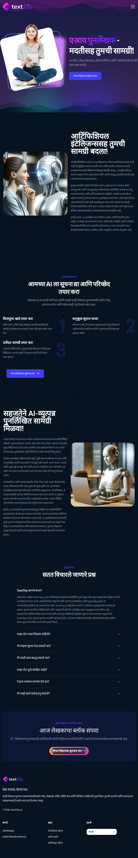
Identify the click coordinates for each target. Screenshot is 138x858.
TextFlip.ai (16, 809)
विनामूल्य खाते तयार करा (18, 319)
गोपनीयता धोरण (55, 831)
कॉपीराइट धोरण (55, 843)
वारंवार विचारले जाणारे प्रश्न (14, 837)
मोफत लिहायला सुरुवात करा (85, 76)
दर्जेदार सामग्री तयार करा (18, 343)
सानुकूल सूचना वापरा (85, 319)
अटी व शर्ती (53, 837)
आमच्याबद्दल (8, 831)
